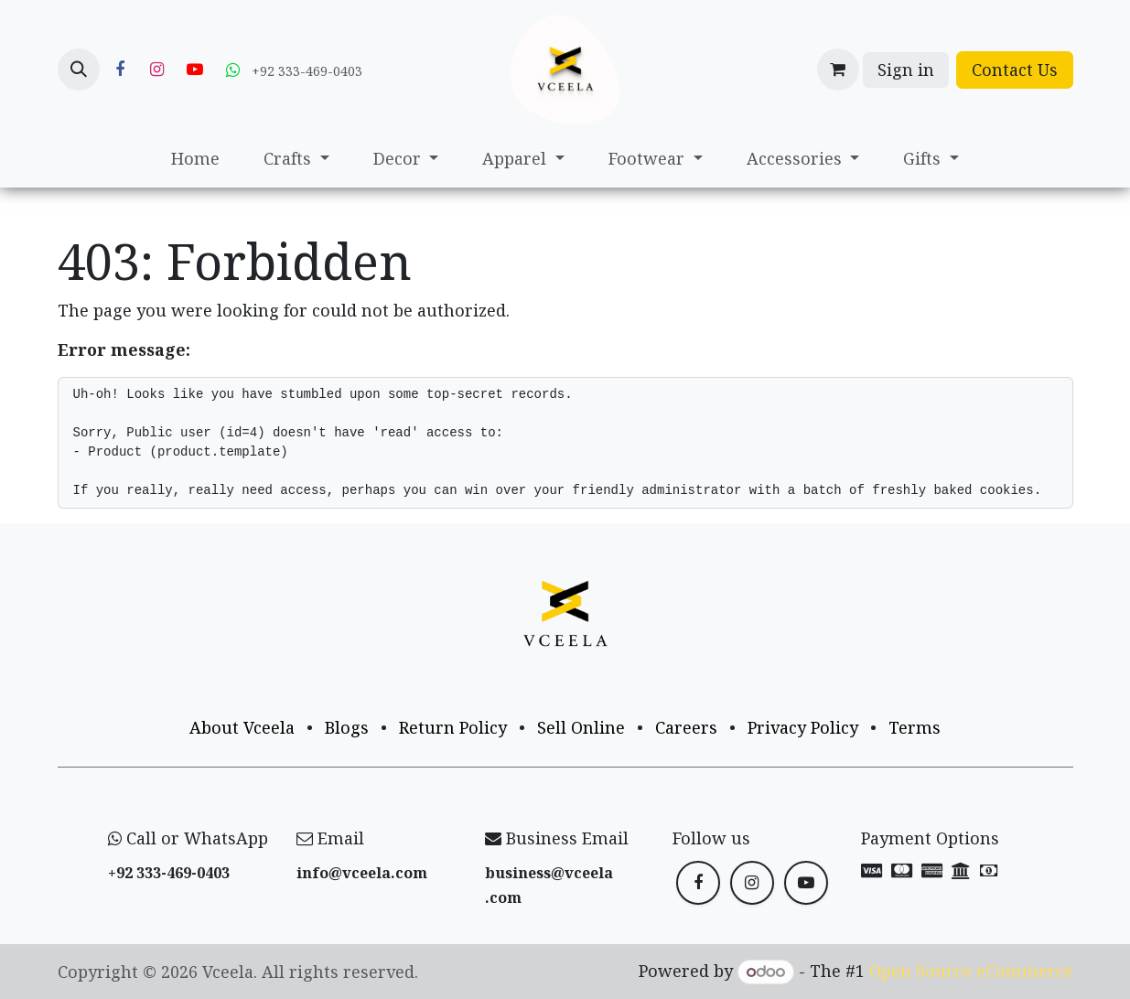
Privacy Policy (803, 727)
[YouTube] (194, 69)
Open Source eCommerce (971, 971)
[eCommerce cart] (838, 69)
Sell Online (581, 727)
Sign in (905, 70)
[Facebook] (119, 69)
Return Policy (453, 727)
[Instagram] (157, 69)
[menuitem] (195, 158)
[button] (79, 69)
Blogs (347, 727)
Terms (914, 727)
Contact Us (1015, 70)
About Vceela (242, 727)
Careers (686, 727)
